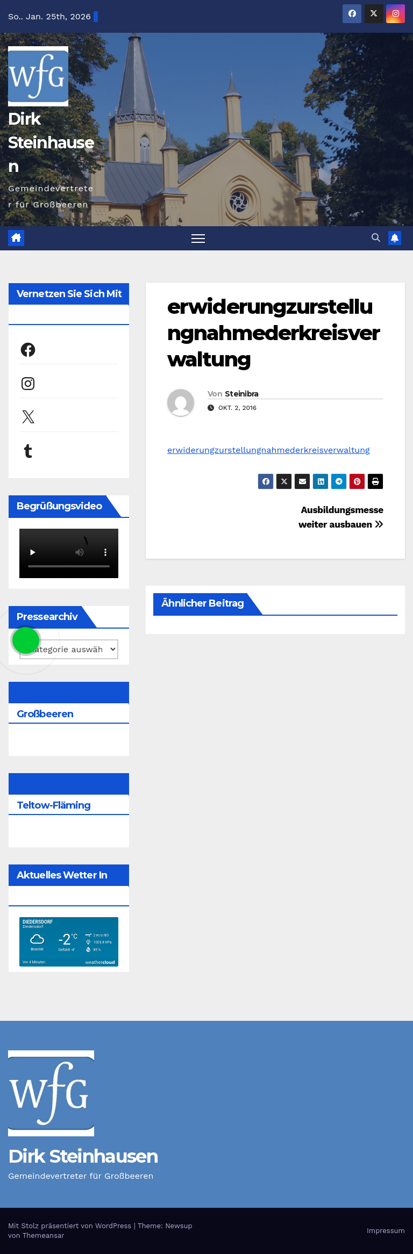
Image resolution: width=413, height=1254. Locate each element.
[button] (376, 238)
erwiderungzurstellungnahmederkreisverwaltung (273, 333)
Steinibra (242, 394)
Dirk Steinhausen (51, 142)
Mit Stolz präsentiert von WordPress (71, 1226)
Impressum (386, 1231)
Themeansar (44, 1235)
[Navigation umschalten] (198, 238)
